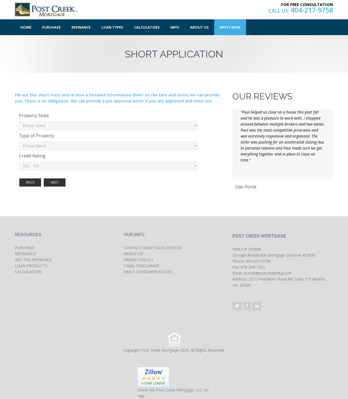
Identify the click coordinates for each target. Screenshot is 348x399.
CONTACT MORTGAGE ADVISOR (153, 247)
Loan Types (112, 27)
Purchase (51, 27)
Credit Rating (32, 156)
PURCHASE (25, 247)
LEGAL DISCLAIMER (141, 265)
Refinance (81, 27)
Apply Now (230, 27)
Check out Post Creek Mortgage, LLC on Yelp (173, 392)
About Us (199, 27)
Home (25, 27)
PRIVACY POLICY (138, 259)
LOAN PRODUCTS (31, 265)
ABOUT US (133, 253)
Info (174, 27)
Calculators (147, 27)
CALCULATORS (28, 271)
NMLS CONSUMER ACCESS (148, 271)
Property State (34, 115)
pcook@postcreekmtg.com (267, 273)
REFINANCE (25, 253)
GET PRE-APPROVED (33, 259)
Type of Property (36, 136)
